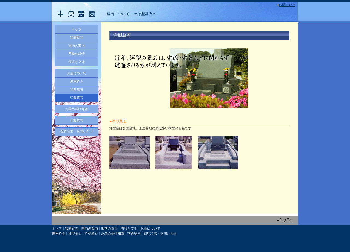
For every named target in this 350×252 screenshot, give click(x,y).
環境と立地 (76, 62)
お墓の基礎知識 (76, 109)
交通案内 (76, 120)
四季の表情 (76, 54)
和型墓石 (76, 90)
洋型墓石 (76, 98)
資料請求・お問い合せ (76, 131)
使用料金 (76, 81)
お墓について (76, 73)
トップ (76, 29)
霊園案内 (76, 37)
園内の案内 (76, 46)
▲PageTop (284, 220)
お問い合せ (287, 5)
